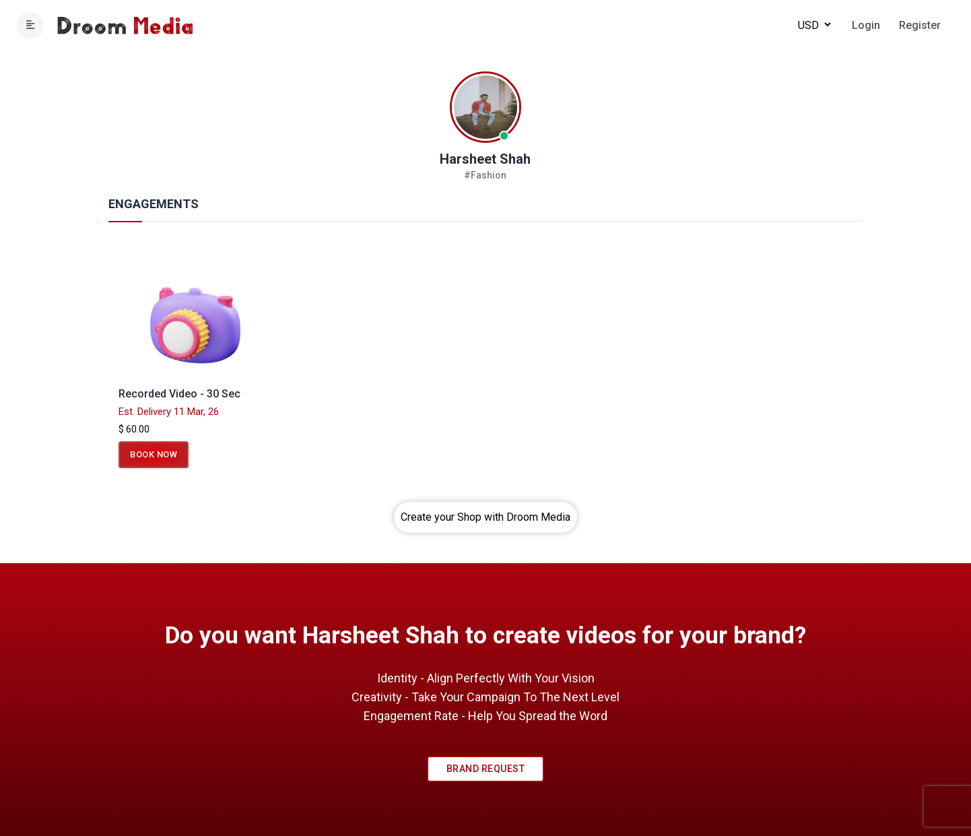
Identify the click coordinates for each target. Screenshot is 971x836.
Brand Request (485, 768)
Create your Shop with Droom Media (485, 517)
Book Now (153, 454)
